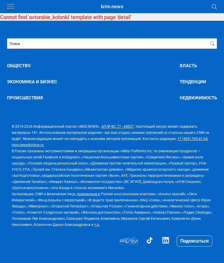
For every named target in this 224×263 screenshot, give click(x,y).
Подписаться (194, 241)
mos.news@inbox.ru (28, 144)
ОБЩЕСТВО (19, 65)
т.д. (97, 224)
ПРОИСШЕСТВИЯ (25, 98)
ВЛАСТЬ (188, 65)
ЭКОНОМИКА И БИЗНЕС (32, 81)
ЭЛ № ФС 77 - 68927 (117, 126)
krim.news (112, 6)
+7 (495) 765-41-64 (192, 138)
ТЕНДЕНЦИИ (193, 81)
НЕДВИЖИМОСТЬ (198, 98)
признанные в (88, 193)
